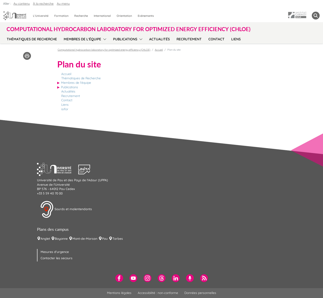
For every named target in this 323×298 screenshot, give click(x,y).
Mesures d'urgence (55, 252)
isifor (64, 109)
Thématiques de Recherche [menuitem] (32, 39)
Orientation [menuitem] (124, 15)
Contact (66, 100)
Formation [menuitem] (61, 15)
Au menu (63, 4)
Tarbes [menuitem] (117, 239)
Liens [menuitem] (236, 39)
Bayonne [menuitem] (61, 239)
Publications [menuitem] (125, 39)
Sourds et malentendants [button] (66, 209)
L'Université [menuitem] (40, 15)
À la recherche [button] (43, 4)
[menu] (104, 38)
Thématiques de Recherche (81, 78)
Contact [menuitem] (216, 39)
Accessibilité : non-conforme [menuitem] (158, 293)
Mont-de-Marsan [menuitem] (84, 239)
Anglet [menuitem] (45, 239)
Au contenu (21, 4)
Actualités (68, 91)
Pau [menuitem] (105, 239)
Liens (65, 105)
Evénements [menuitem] (146, 15)
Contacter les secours (56, 258)
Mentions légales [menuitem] (119, 293)
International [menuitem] (102, 15)
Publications (69, 87)
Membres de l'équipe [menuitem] (82, 39)
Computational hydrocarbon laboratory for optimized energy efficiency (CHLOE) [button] (129, 29)
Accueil (66, 74)
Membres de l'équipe (76, 83)
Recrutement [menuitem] (189, 39)
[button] (57, 168)
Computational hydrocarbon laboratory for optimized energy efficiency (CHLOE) (104, 49)
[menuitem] (119, 278)
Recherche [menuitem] (81, 15)
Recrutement (70, 96)
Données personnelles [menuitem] (200, 293)
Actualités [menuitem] (159, 39)
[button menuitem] (316, 15)
